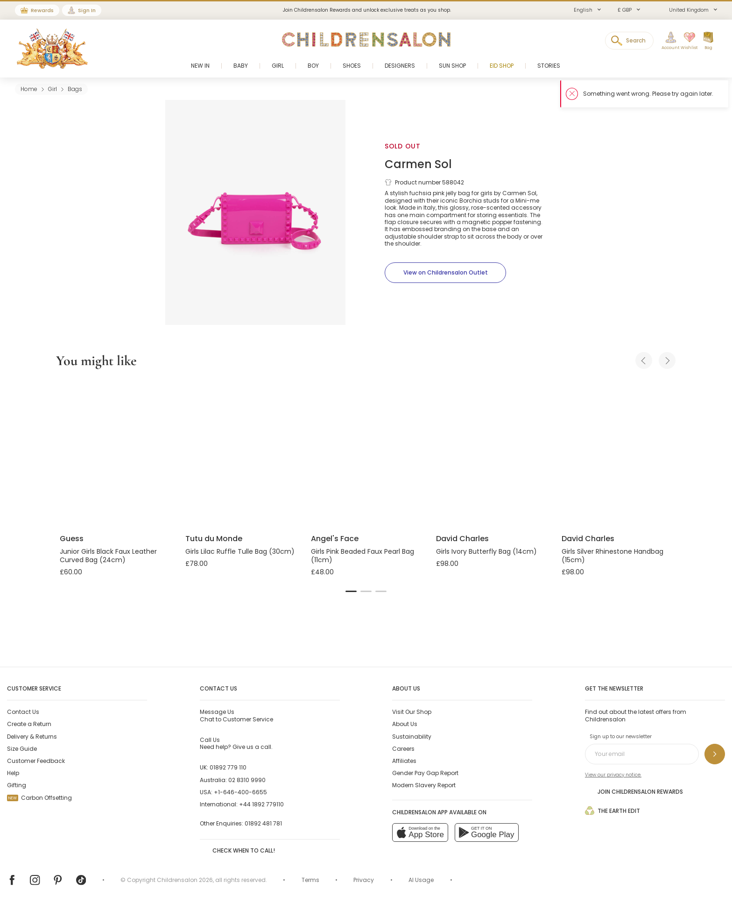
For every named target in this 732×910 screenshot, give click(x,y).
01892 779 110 (228, 767)
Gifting (16, 785)
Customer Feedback (36, 761)
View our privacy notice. (613, 774)
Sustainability (411, 737)
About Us (404, 724)
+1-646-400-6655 (240, 792)
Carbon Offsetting (39, 798)
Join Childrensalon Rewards (634, 791)
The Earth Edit (612, 810)
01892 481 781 (263, 823)
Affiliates (404, 761)
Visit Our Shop (411, 712)
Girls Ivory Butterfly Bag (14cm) (486, 551)
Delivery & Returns (32, 737)
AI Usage (421, 880)
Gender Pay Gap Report (425, 773)
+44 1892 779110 (261, 804)
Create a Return (29, 724)
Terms (310, 880)
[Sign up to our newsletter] (714, 754)
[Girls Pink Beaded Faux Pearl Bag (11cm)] (366, 453)
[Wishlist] (687, 41)
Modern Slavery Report (424, 785)
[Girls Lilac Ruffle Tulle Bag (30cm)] (241, 453)
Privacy (363, 880)
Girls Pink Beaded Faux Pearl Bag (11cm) (362, 555)
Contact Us (23, 712)
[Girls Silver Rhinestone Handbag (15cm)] (617, 453)
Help (13, 773)
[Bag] (708, 41)
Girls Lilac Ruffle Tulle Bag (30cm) (240, 551)
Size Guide (22, 749)
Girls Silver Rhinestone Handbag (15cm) (612, 555)
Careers (403, 749)
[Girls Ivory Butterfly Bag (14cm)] (491, 453)
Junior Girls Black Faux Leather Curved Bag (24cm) (108, 555)
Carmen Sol (418, 164)
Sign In (87, 10)
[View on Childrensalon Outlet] (445, 272)
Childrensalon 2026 (185, 880)
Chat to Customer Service (236, 715)
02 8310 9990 (247, 780)
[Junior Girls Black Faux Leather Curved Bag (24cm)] (115, 453)
